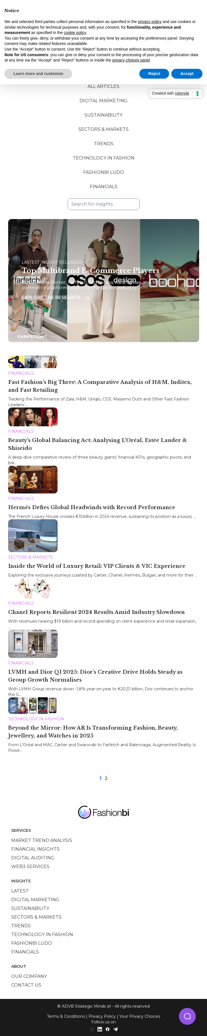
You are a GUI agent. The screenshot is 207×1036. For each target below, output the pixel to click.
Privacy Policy (102, 1016)
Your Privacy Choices (139, 1016)
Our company (29, 976)
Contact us (26, 985)
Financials (103, 186)
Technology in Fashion (104, 158)
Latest (20, 891)
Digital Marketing (103, 100)
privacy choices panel (131, 60)
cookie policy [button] (75, 32)
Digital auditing (32, 857)
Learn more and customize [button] (38, 73)
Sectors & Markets (103, 129)
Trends (103, 143)
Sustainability (103, 115)
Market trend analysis (41, 840)
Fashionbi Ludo (103, 172)
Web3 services (30, 866)
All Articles (103, 86)
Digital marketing (35, 899)
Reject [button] (154, 73)
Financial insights (35, 849)
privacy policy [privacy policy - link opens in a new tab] (149, 21)
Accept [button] (187, 73)
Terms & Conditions (66, 1016)
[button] (187, 1016)
